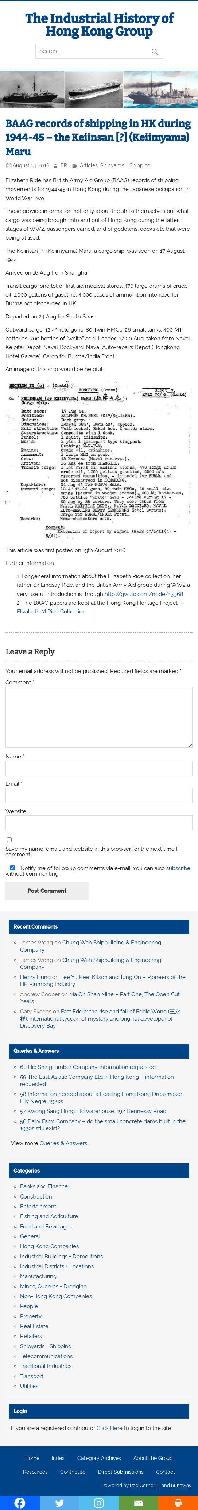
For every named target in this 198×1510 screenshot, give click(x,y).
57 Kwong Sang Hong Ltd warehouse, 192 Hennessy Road (93, 1111)
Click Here (110, 1428)
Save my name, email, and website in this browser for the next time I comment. (91, 851)
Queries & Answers (36, 1051)
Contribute (72, 1472)
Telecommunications (46, 1356)
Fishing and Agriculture (49, 1216)
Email (14, 784)
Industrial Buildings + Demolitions (61, 1256)
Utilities (29, 1386)
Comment (19, 682)
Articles (89, 165)
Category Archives (99, 1458)
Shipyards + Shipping (125, 165)
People (29, 1306)
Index (58, 1458)
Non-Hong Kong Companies (56, 1296)
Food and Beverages (46, 1226)
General (30, 1236)
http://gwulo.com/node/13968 (144, 594)
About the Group (153, 1458)
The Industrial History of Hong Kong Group (99, 25)
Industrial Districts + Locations (57, 1266)
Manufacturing (38, 1276)
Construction (36, 1196)
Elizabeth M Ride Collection (51, 611)
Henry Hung (35, 977)
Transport (31, 1376)
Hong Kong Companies (49, 1246)
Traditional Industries (45, 1366)
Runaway (181, 1485)
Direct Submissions (121, 1472)
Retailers (31, 1336)
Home (32, 1458)
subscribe (178, 868)
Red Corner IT (145, 1485)
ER (64, 165)
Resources (35, 1472)
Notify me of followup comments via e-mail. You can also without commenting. (97, 871)
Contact (165, 1472)
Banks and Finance (44, 1186)
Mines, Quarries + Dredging (53, 1286)
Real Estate (34, 1326)
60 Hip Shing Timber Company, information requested (88, 1067)
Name (14, 757)
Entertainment (38, 1206)
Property (31, 1316)
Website (15, 811)
